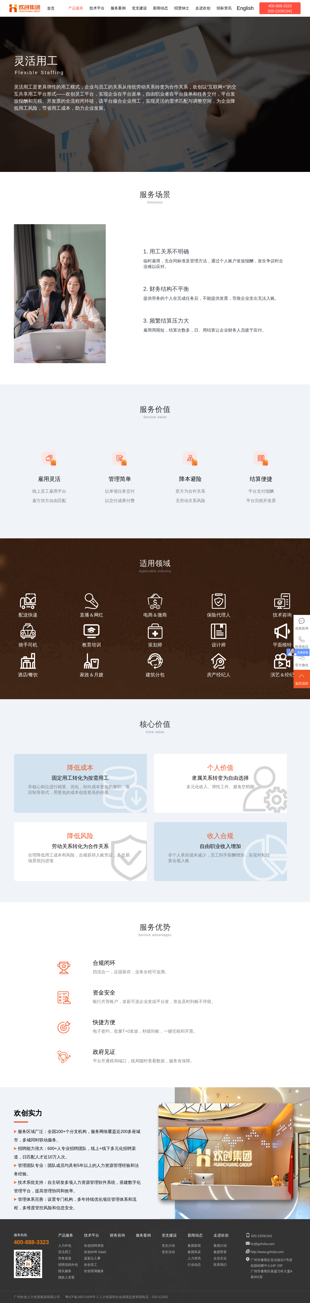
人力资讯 (194, 1258)
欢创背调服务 (94, 1271)
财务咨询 (117, 1235)
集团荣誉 (220, 1252)
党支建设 (169, 1235)
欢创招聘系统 (94, 1245)
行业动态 (194, 1264)
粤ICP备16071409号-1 (81, 1297)
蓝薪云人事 (92, 1258)
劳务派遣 (64, 1258)
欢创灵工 (90, 1264)
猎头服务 (64, 1271)
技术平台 (91, 1235)
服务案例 (143, 1235)
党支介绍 (168, 1245)
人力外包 (64, 1245)
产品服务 (65, 1235)
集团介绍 (220, 1245)
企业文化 (220, 1258)
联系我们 (220, 1264)
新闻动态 (195, 1235)
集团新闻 (194, 1245)
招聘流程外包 (68, 1264)
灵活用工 (64, 1252)
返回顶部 (302, 679)
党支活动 (168, 1252)
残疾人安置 (66, 1277)
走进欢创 (221, 1235)
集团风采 (194, 1252)
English (245, 8)
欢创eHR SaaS (95, 1252)
